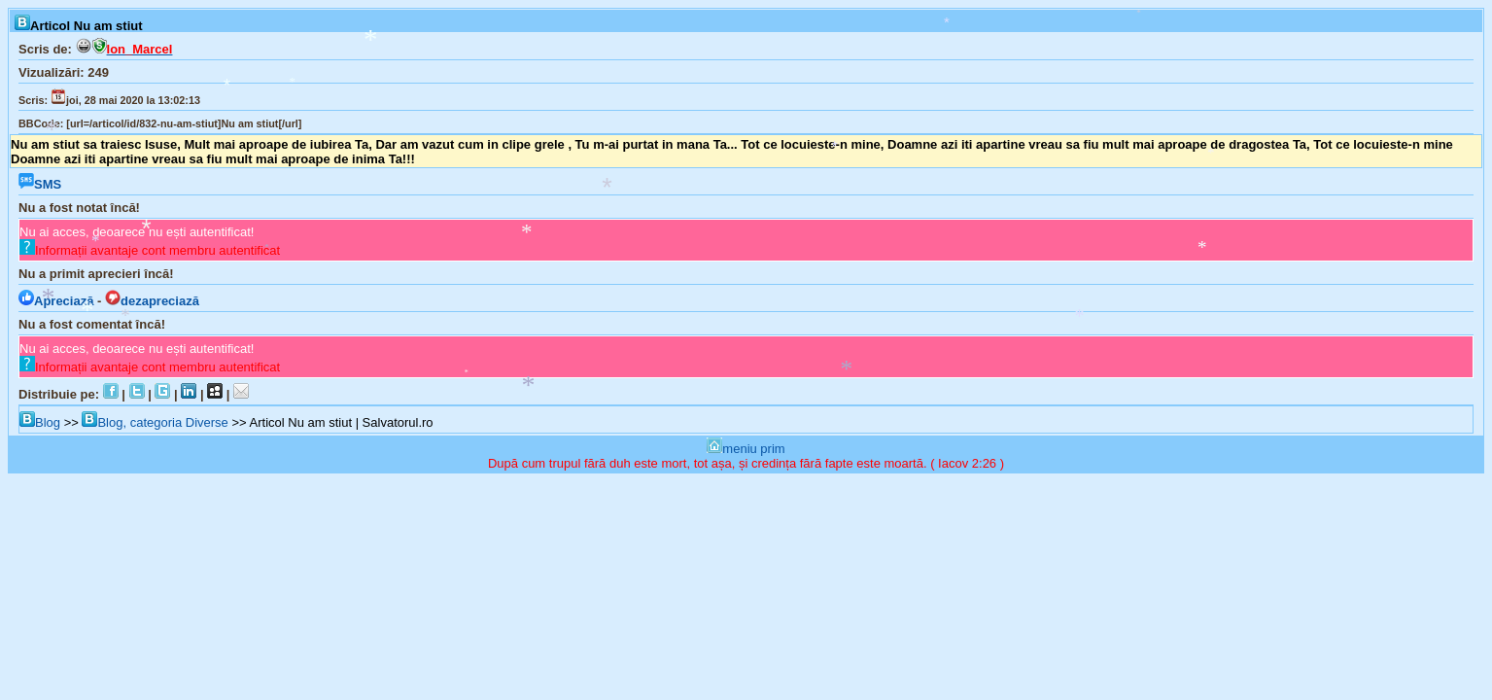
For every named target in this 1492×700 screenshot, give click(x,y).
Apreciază (55, 301)
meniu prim (745, 448)
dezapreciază (152, 301)
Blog (39, 422)
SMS (39, 184)
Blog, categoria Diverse (154, 422)
